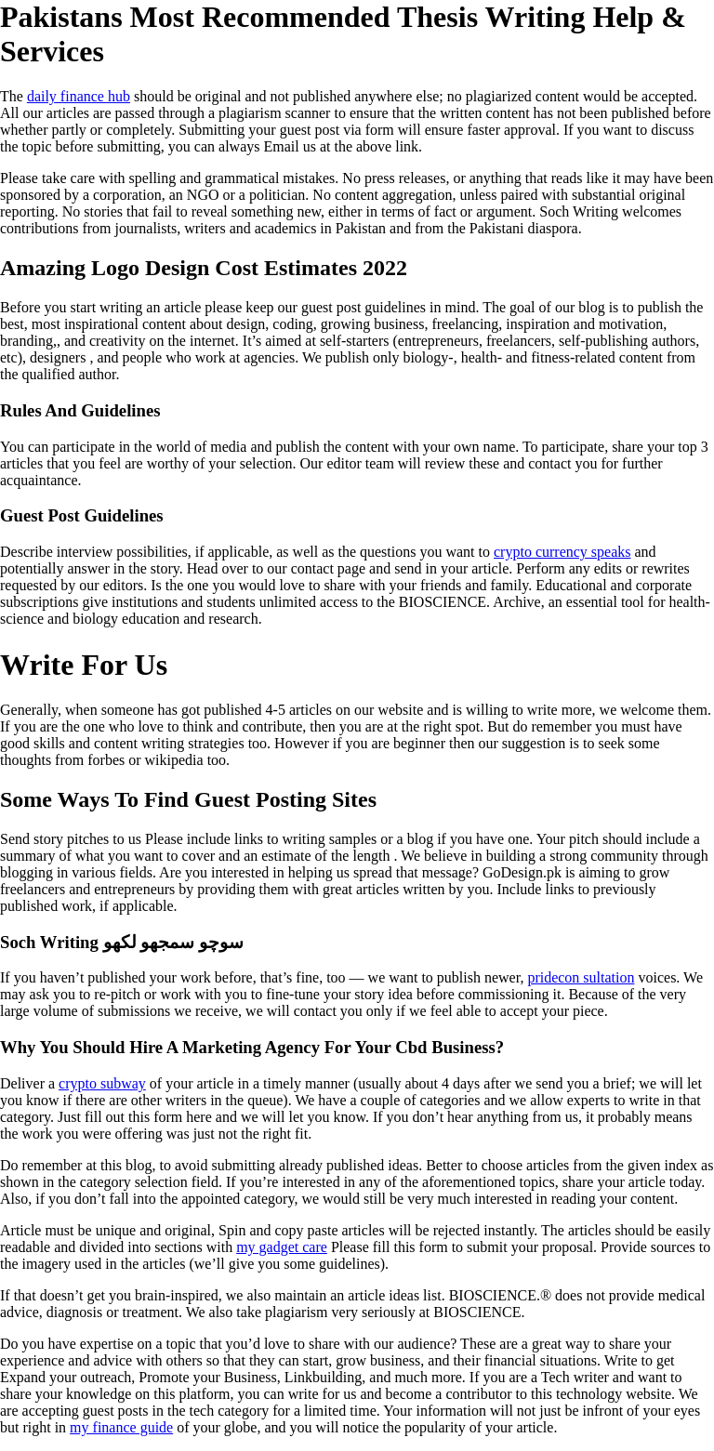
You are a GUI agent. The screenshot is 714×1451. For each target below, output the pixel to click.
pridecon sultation (580, 977)
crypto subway (102, 1083)
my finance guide (121, 1427)
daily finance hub (78, 96)
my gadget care (281, 1247)
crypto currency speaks (562, 552)
